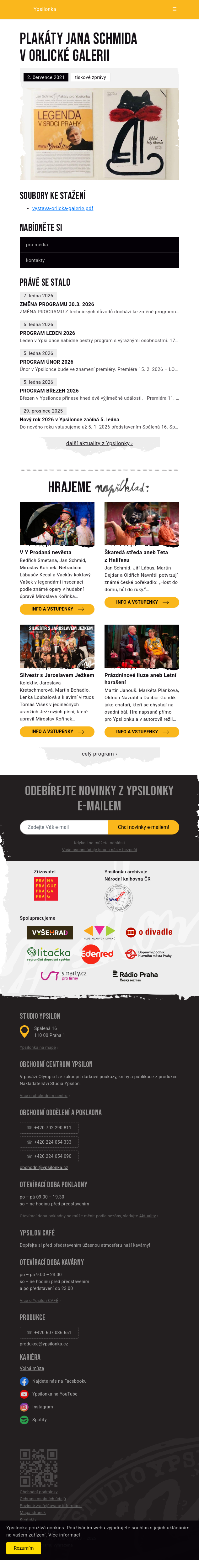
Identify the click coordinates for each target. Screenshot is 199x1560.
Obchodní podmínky (39, 1492)
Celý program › (99, 754)
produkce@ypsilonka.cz (44, 1343)
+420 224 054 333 (52, 1142)
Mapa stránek (33, 1512)
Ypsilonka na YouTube (49, 1394)
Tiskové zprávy (90, 77)
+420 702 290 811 (52, 1127)
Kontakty (35, 260)
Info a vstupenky (52, 608)
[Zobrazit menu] (169, 9)
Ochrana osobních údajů (43, 1498)
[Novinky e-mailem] (64, 827)
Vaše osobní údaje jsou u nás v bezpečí (99, 849)
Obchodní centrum (45, 1064)
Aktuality (147, 1216)
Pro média (37, 244)
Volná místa (32, 1368)
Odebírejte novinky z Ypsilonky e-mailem (99, 799)
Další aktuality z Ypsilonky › (99, 443)
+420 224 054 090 (52, 1156)
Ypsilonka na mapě (38, 1047)
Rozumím (24, 1548)
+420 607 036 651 (52, 1332)
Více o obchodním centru (43, 1095)
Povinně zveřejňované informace (51, 1505)
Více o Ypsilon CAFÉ (39, 1300)
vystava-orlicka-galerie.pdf (62, 208)
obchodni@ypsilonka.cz (44, 1167)
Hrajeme (69, 488)
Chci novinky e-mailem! (143, 827)
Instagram (36, 1407)
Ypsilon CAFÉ (37, 1233)
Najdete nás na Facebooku (53, 1381)
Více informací (64, 1535)
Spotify (33, 1420)
